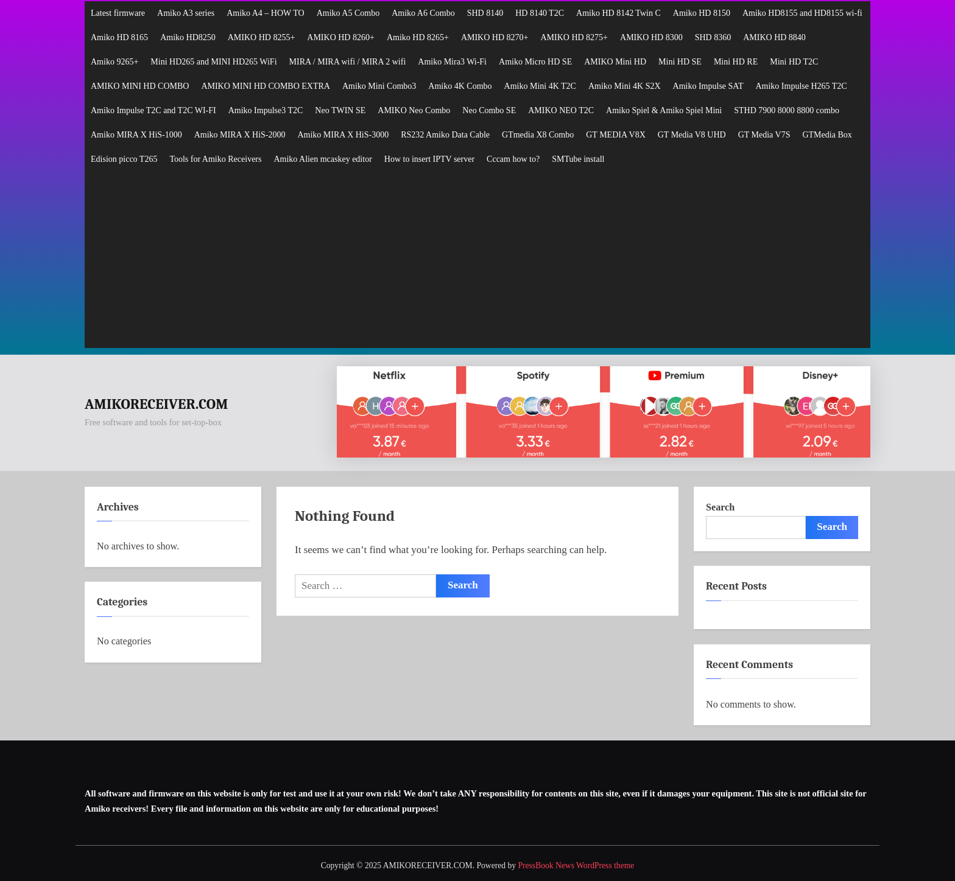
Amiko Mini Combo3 (379, 86)
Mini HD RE (736, 61)
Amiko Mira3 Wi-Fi (452, 61)
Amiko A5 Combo (348, 13)
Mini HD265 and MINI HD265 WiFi (213, 61)
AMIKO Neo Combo (414, 110)
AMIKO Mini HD (615, 61)
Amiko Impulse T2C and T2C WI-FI (153, 110)
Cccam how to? (513, 159)
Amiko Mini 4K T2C (540, 86)
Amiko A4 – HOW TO (266, 13)
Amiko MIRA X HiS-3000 (343, 134)
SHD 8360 (713, 37)
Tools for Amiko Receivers (215, 159)
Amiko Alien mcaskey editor (322, 159)
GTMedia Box (826, 134)
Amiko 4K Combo (460, 86)
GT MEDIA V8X (616, 134)
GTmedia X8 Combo (538, 134)
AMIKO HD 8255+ (261, 37)
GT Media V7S (764, 134)
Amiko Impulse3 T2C (265, 110)
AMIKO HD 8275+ (574, 37)
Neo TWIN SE (340, 110)
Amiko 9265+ (114, 61)
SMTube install (578, 159)
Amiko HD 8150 (701, 13)
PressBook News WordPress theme (576, 865)
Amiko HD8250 (188, 37)
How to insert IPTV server (429, 159)
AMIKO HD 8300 (651, 37)
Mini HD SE (680, 61)
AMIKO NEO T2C (561, 110)
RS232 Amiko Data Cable (445, 134)
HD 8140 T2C (539, 13)
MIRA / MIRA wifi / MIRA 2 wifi (347, 61)
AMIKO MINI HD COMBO (140, 86)
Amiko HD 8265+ (418, 37)
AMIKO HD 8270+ (495, 37)
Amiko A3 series (185, 13)
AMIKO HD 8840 (774, 37)
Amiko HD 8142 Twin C (618, 13)
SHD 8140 (485, 13)
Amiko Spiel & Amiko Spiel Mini (664, 110)
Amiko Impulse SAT (708, 86)
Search (720, 507)
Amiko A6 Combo (423, 13)
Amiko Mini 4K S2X (624, 86)
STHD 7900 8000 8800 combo (786, 110)
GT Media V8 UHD (692, 134)
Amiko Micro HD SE (535, 61)
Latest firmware (118, 13)
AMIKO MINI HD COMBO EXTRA (265, 86)
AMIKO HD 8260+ (341, 37)
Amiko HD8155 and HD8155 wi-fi (802, 13)
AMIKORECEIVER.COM (156, 404)
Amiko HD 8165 (119, 37)
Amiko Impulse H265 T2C (801, 86)
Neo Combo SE (489, 110)
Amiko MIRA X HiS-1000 (136, 134)
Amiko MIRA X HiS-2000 (240, 134)
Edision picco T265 (124, 159)
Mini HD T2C (794, 61)
